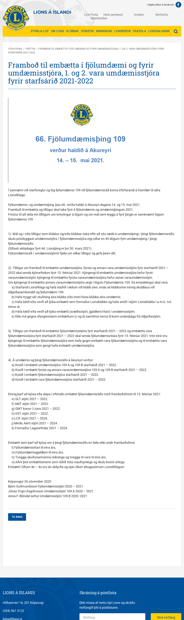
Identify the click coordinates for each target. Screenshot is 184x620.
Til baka (17, 516)
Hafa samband (113, 14)
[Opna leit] (175, 31)
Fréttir (30, 48)
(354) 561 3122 (13, 611)
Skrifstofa (161, 14)
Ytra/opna (15, 48)
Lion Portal (91, 14)
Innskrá (139, 14)
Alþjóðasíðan (99, 18)
